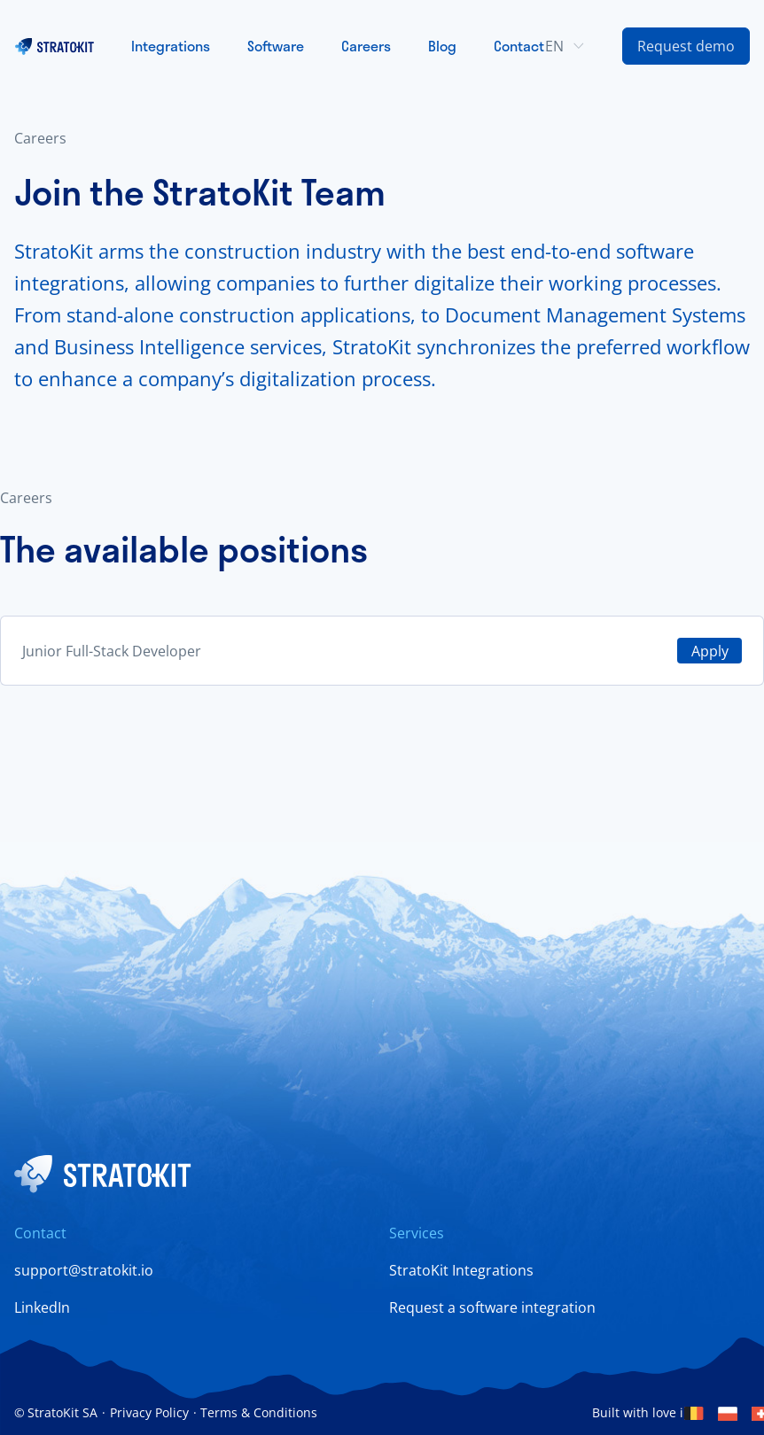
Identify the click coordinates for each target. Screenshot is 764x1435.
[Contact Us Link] (686, 46)
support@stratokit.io (83, 1270)
